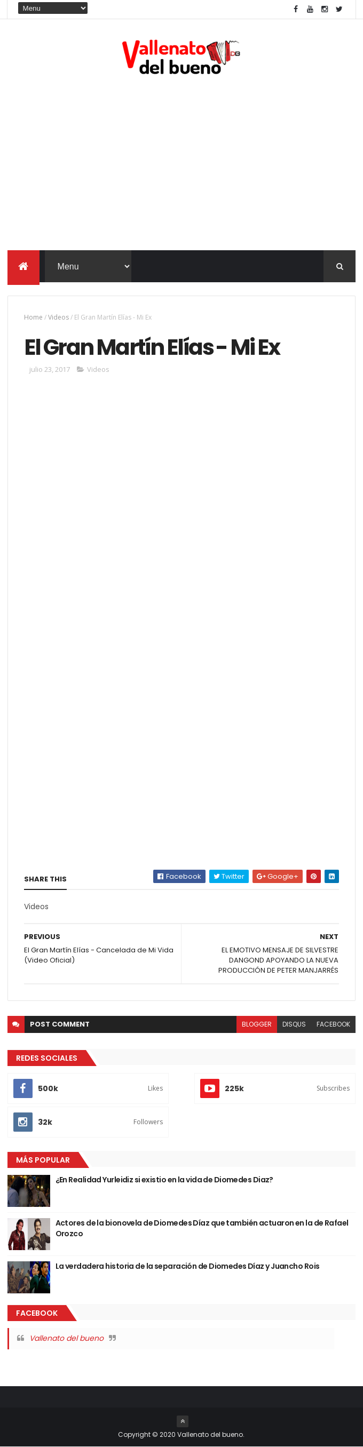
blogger (257, 1024)
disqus (294, 1024)
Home (33, 317)
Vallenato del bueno (66, 1338)
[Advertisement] (181, 165)
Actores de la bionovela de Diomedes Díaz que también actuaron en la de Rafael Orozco (202, 1228)
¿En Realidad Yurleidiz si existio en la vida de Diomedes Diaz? (164, 1179)
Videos (58, 317)
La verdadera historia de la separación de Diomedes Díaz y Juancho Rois (188, 1266)
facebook (333, 1024)
